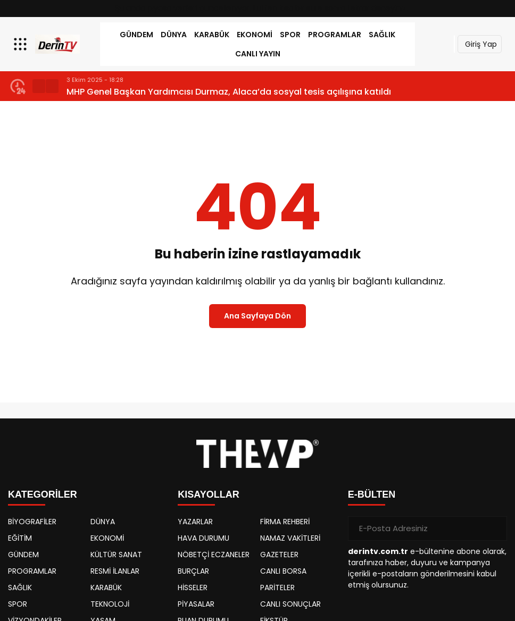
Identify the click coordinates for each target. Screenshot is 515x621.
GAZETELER (279, 554)
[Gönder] (495, 528)
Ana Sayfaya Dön (257, 315)
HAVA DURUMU (203, 538)
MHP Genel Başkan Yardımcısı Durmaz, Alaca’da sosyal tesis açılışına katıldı (229, 92)
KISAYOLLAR (208, 494)
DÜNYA (174, 34)
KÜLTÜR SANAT (116, 554)
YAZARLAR (195, 521)
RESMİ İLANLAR (114, 571)
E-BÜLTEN (372, 494)
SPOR (290, 34)
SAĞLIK (382, 34)
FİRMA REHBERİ (285, 521)
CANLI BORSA (283, 571)
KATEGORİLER (42, 494)
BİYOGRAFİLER (32, 521)
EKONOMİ (254, 34)
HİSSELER (192, 587)
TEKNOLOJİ (109, 604)
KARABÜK (211, 34)
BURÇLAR (193, 571)
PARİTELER (277, 587)
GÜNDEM (136, 34)
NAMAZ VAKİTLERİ (290, 538)
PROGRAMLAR (334, 34)
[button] (38, 86)
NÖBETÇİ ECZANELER (214, 554)
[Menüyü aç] (21, 44)
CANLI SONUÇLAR (290, 604)
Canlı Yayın (257, 53)
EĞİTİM (20, 538)
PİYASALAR (196, 604)
